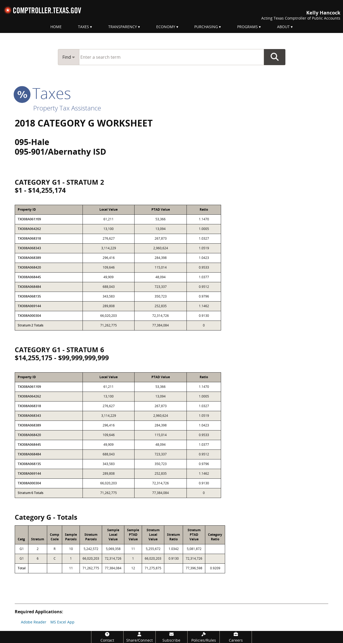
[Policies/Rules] (203, 637)
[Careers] (236, 637)
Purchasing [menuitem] (206, 26)
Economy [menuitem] (165, 26)
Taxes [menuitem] (83, 26)
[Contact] (107, 637)
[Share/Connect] (139, 637)
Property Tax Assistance (67, 107)
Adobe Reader (33, 622)
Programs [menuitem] (247, 26)
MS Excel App (62, 622)
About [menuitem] (283, 26)
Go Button (274, 57)
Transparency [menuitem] (122, 26)
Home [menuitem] (56, 26)
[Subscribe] (172, 637)
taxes (43, 93)
